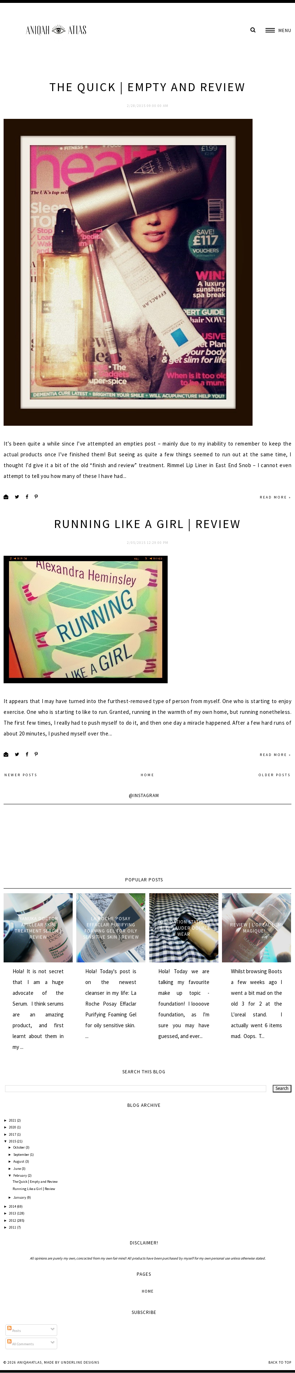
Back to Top (279, 1362)
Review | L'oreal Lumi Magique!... (256, 928)
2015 (13, 1141)
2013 (13, 1213)
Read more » (275, 497)
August (19, 1161)
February (20, 1175)
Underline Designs (80, 1362)
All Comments (20, 1344)
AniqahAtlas (29, 1362)
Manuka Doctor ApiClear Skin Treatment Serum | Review (38, 928)
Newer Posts (20, 775)
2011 (13, 1227)
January (20, 1197)
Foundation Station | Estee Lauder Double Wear (183, 928)
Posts (14, 1330)
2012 (13, 1220)
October (19, 1147)
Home (147, 775)
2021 (13, 1120)
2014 (13, 1206)
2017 (13, 1134)
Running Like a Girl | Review (147, 523)
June (17, 1168)
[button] (278, 30)
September (21, 1154)
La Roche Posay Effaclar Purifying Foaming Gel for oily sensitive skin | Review (111, 928)
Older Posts (275, 775)
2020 (13, 1127)
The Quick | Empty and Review (147, 86)
